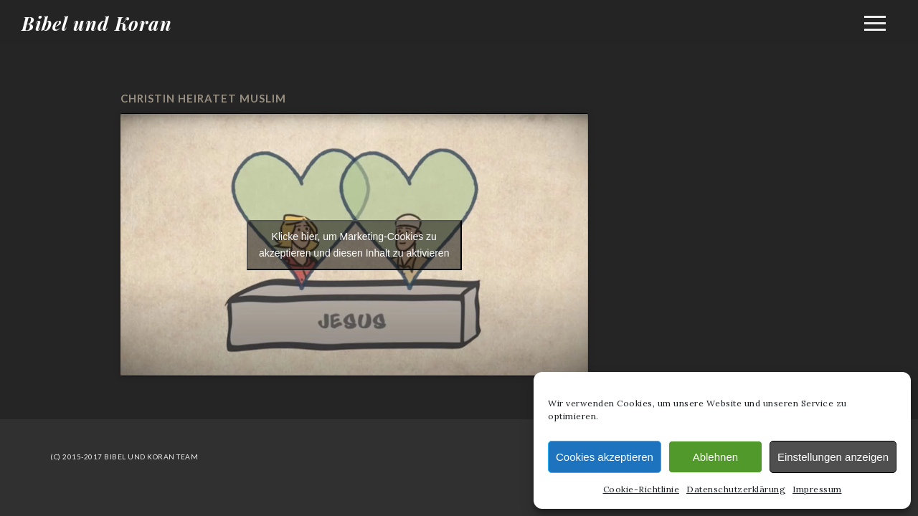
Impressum (817, 489)
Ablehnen (715, 457)
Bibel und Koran (97, 23)
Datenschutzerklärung (735, 489)
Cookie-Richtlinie (641, 489)
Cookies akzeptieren (604, 457)
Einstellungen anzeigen (833, 457)
